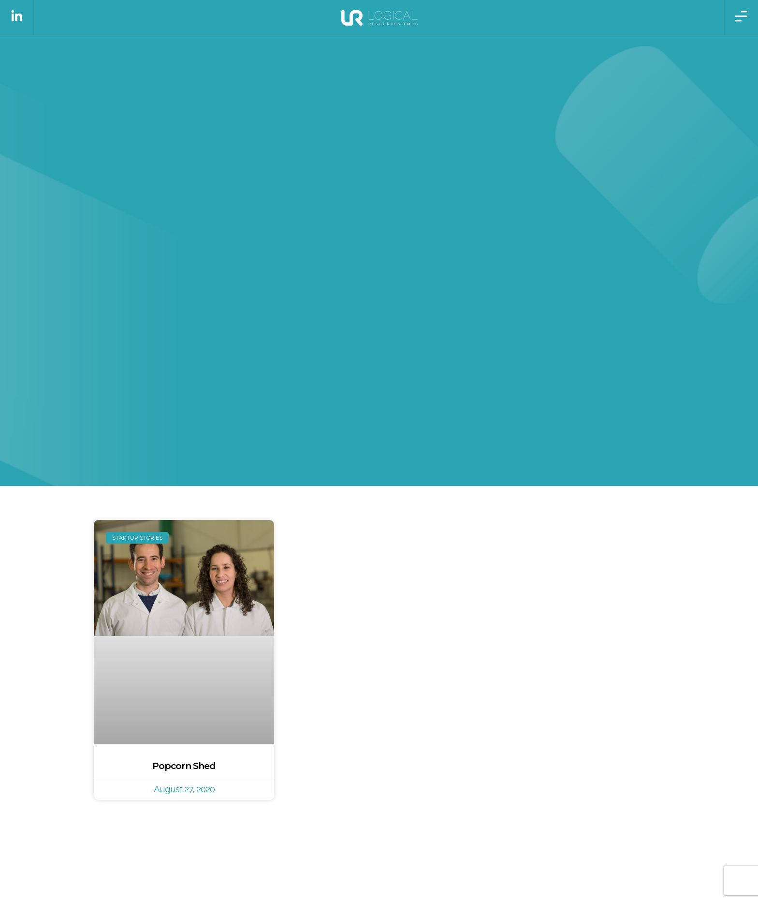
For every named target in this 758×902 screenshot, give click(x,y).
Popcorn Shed (184, 765)
